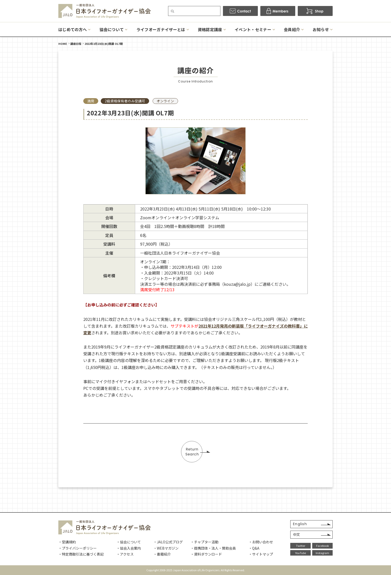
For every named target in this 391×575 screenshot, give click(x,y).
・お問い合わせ (261, 542)
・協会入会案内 (128, 548)
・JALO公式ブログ (168, 542)
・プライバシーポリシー (77, 548)
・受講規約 (67, 542)
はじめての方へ (72, 29)
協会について (111, 29)
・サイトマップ (261, 554)
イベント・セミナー (253, 29)
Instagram (322, 553)
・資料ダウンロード (206, 554)
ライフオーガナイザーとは (160, 29)
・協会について (128, 542)
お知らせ (321, 29)
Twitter (300, 546)
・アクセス (125, 554)
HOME (62, 43)
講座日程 (75, 43)
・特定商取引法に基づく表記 (81, 554)
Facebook (322, 546)
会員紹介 (292, 29)
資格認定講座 (210, 29)
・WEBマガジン (166, 548)
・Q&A (254, 548)
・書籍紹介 (162, 554)
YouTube (300, 553)
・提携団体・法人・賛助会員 (213, 548)
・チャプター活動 (204, 542)
